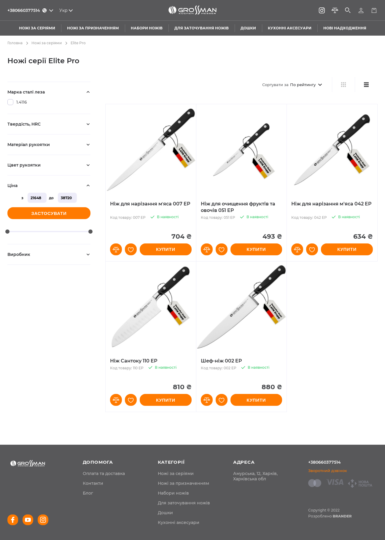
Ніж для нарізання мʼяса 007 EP (150, 204)
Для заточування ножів (184, 503)
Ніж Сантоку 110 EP (134, 361)
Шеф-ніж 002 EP (221, 361)
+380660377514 (324, 462)
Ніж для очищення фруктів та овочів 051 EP (238, 207)
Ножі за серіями (46, 43)
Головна (15, 43)
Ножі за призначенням (183, 483)
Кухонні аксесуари (178, 522)
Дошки (165, 512)
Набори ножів (173, 493)
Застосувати (48, 213)
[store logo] (192, 10)
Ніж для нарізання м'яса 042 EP (331, 204)
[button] (116, 249)
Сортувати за (275, 84)
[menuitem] (104, 473)
